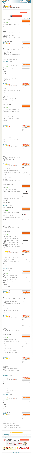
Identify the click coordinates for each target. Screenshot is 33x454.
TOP (2, 3)
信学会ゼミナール (4, 435)
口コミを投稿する (16, 432)
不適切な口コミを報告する (5, 61)
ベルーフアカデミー (14, 435)
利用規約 (16, 452)
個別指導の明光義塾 (27, 435)
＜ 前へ (24, 18)
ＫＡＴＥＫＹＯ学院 (23, 435)
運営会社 (13, 452)
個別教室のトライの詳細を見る (5, 42)
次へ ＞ (30, 18)
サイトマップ (19, 452)
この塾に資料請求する (26, 21)
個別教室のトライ (19, 435)
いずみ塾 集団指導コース (9, 435)
